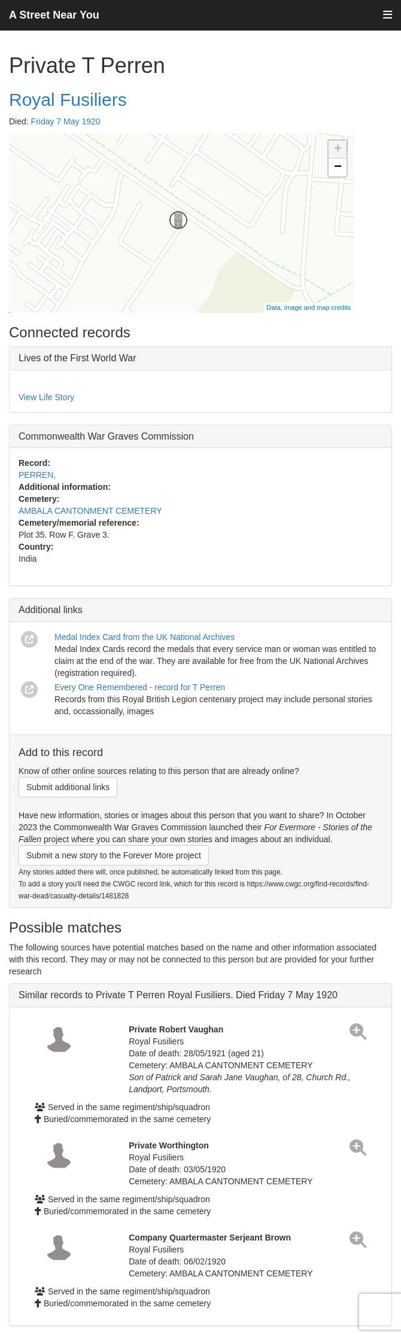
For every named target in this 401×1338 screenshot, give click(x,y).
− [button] (338, 167)
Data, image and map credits (308, 307)
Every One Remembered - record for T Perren (139, 687)
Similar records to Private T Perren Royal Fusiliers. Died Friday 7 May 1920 (178, 995)
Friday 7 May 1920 (66, 121)
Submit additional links (68, 787)
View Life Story (46, 397)
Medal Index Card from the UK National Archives (144, 637)
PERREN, (37, 475)
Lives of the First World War (77, 358)
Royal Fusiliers (68, 99)
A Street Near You (54, 15)
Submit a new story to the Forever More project (113, 855)
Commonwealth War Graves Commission (106, 436)
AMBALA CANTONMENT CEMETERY (90, 511)
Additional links (51, 610)
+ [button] (338, 150)
